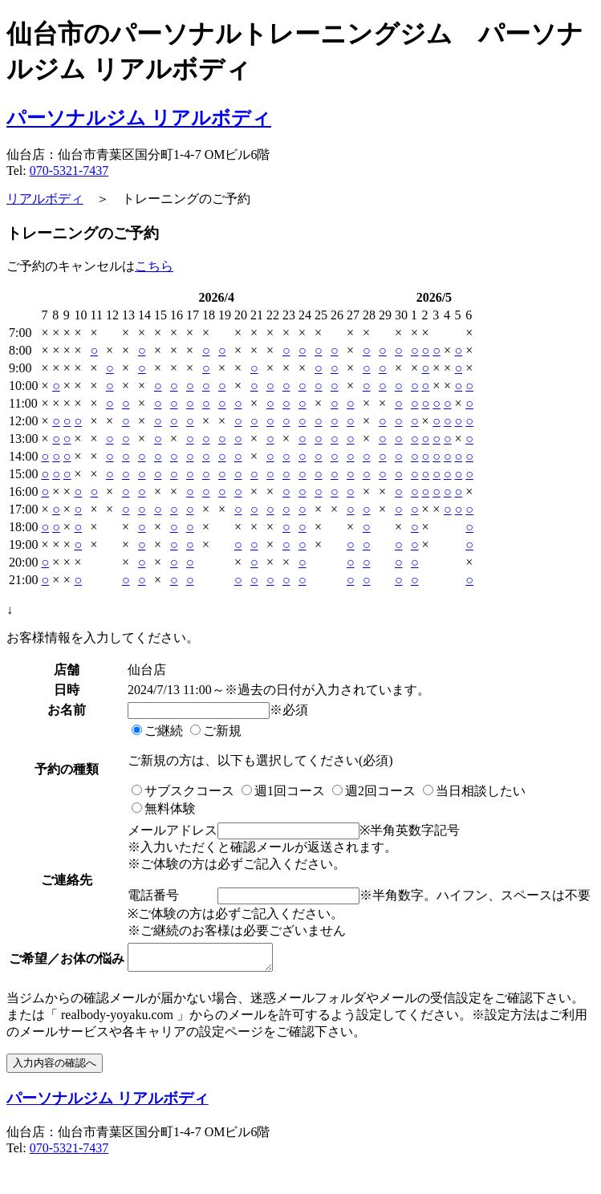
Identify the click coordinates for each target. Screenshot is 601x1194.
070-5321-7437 (69, 170)
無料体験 (164, 808)
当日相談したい (474, 791)
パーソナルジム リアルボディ (138, 118)
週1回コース (283, 791)
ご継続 (157, 730)
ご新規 (216, 730)
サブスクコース (183, 791)
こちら (154, 266)
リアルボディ (44, 198)
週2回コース (374, 791)
